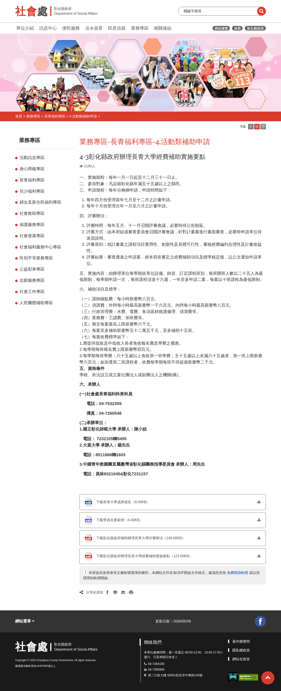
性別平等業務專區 (36, 258)
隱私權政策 (241, 650)
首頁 (18, 116)
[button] (251, 126)
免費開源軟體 (237, 573)
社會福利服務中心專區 (40, 247)
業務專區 (140, 28)
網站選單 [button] (24, 621)
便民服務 (71, 28)
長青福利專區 (54, 116)
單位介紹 (25, 28)
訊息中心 (48, 28)
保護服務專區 (32, 224)
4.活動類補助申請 (83, 116)
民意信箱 (117, 28)
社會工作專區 (32, 291)
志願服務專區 (32, 280)
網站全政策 (241, 659)
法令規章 (94, 28)
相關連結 (162, 28)
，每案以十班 (218, 279)
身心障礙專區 (32, 168)
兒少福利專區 (32, 191)
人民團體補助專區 (36, 302)
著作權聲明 (241, 641)
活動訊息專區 (32, 157)
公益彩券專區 (32, 269)
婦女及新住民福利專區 (40, 202)
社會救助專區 (32, 213)
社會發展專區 (32, 235)
